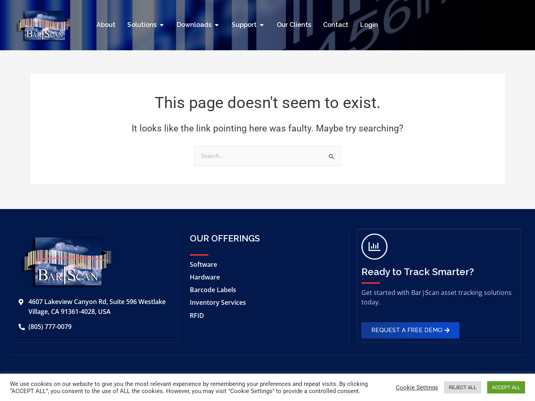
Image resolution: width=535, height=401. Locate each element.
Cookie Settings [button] (417, 387)
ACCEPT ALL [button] (506, 387)
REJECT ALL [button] (462, 387)
